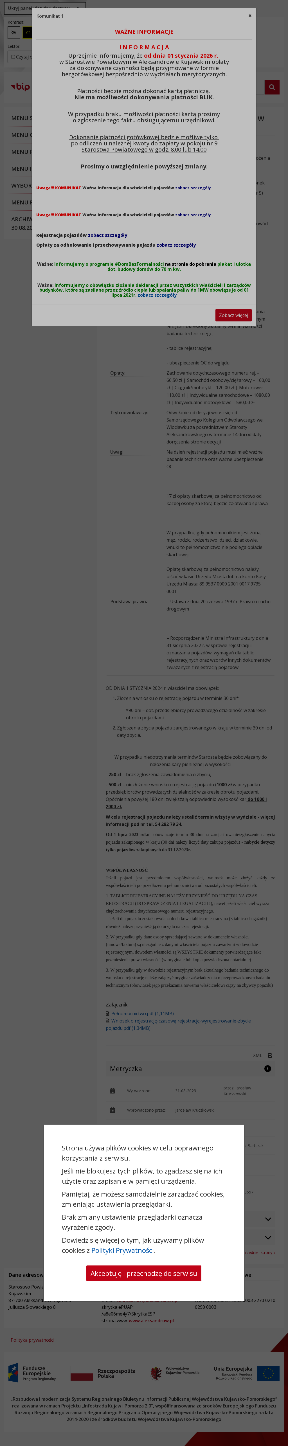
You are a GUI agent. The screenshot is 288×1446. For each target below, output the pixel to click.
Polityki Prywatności (122, 1250)
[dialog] (144, 723)
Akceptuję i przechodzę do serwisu (144, 1273)
